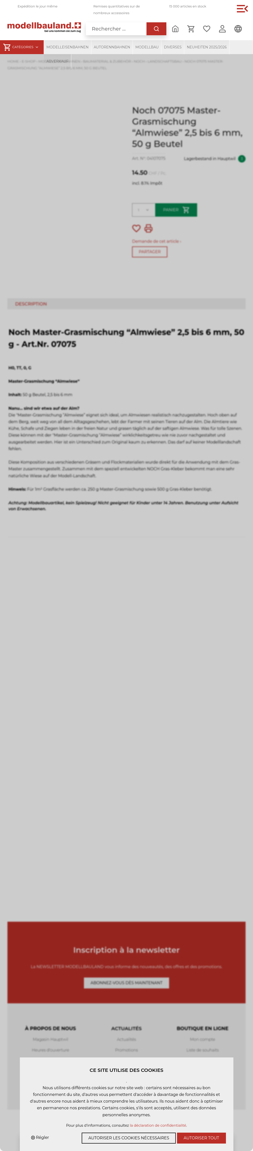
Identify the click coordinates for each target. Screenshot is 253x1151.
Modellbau (147, 47)
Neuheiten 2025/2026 (207, 47)
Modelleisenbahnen (67, 47)
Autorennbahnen (112, 47)
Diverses (172, 47)
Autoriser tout (201, 1138)
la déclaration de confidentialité (158, 1125)
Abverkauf (57, 61)
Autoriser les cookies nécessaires (128, 1138)
